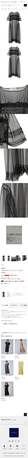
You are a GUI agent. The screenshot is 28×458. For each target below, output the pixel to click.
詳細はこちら (19, 278)
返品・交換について (5, 283)
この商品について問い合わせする (10, 323)
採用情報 (17, 447)
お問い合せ (24, 447)
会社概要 (4, 447)
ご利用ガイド (10, 447)
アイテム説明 (4, 305)
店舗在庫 (9, 296)
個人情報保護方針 (11, 453)
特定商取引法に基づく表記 (20, 453)
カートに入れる (17, 294)
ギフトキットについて (7, 320)
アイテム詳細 (23, 305)
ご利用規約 (5, 453)
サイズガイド (14, 305)
